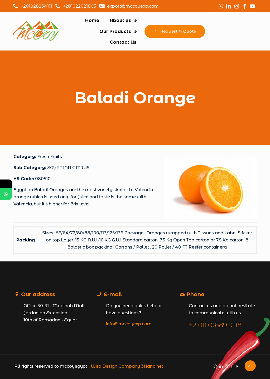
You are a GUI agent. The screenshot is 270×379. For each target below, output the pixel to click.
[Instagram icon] (226, 366)
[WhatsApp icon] (215, 366)
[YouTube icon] (237, 366)
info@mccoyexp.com (129, 323)
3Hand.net (152, 366)
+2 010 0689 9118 (215, 325)
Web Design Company (115, 366)
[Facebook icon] (232, 366)
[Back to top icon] (250, 365)
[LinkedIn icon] (221, 366)
